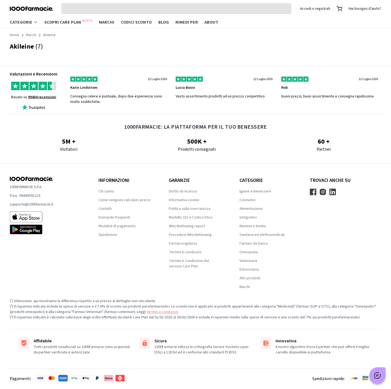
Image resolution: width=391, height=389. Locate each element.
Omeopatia (248, 252)
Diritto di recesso (183, 191)
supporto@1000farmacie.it (31, 204)
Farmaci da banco (253, 243)
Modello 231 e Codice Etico (191, 217)
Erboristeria (249, 269)
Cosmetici (247, 200)
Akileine (49, 35)
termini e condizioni (162, 312)
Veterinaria (248, 261)
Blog (163, 22)
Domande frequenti (114, 217)
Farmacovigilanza (183, 243)
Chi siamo (106, 191)
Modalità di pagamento (117, 226)
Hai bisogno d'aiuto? (365, 8)
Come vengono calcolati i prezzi (124, 200)
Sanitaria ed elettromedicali (262, 235)
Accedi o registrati (315, 8)
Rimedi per (186, 22)
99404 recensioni (42, 97)
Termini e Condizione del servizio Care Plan (189, 263)
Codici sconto (136, 22)
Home (14, 35)
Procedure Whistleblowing (190, 235)
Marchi (106, 22)
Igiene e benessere (255, 191)
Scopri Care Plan (68, 22)
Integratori (248, 217)
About (211, 22)
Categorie (24, 22)
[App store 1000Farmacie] (45, 216)
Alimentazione (251, 208)
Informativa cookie (184, 200)
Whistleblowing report (187, 226)
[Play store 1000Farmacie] (45, 229)
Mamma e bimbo (252, 226)
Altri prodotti (249, 278)
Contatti (105, 208)
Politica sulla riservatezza (189, 208)
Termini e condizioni (185, 252)
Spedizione (108, 235)
